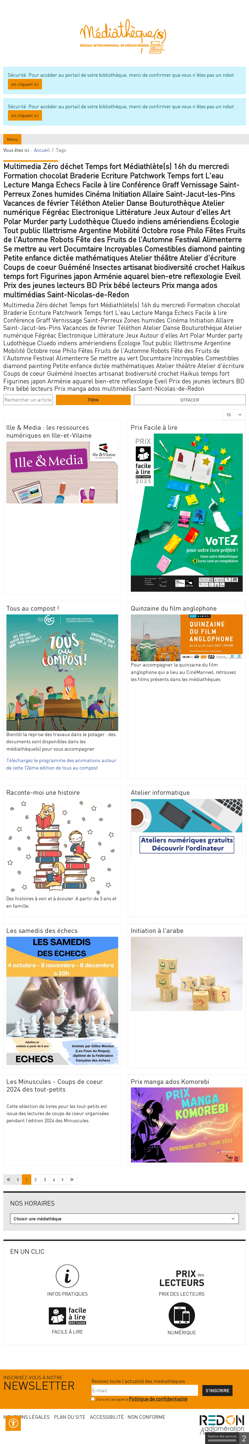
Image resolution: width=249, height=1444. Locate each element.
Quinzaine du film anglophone (174, 608)
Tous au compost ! (32, 608)
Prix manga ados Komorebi (170, 1081)
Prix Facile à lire (154, 427)
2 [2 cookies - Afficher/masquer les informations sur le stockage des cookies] (244, 1438)
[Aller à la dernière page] (72, 1179)
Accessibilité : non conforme (127, 1417)
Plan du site (70, 1417)
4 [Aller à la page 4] (54, 1179)
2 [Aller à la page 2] (36, 1179)
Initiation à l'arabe (157, 930)
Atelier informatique (160, 792)
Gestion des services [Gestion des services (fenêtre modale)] (222, 1438)
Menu (12, 139)
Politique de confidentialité (158, 1399)
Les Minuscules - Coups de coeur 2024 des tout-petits (54, 1085)
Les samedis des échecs (42, 930)
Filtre (93, 400)
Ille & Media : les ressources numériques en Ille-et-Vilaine (49, 431)
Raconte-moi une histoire (43, 792)
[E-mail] (145, 1390)
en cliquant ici (25, 84)
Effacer (189, 400)
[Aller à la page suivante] (62, 1179)
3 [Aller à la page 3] (45, 1179)
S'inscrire (217, 1390)
